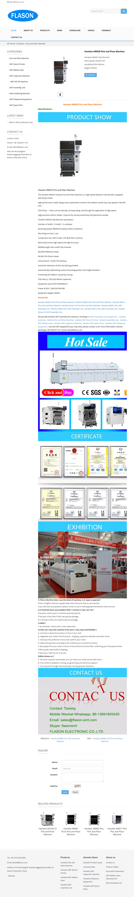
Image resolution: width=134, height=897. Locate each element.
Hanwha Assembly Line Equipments (103, 316)
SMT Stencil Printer (17, 64)
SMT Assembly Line (17, 87)
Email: (55, 768)
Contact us (16, 37)
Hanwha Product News (92, 862)
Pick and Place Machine (35, 43)
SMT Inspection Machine (19, 76)
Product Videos (112, 867)
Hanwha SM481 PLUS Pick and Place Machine (70, 831)
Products (45, 30)
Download (75, 30)
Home (13, 30)
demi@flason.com (16, 2)
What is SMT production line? (21, 122)
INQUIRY (90, 75)
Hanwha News (90, 857)
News (59, 30)
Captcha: (54, 786)
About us (28, 30)
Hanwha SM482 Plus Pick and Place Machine (93, 302)
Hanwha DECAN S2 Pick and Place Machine (48, 831)
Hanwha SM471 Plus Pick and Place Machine (117, 831)
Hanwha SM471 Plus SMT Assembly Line (100, 309)
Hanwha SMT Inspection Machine (67, 323)
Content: (54, 774)
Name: (55, 762)
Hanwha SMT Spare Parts (93, 323)
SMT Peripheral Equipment (20, 99)
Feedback (106, 30)
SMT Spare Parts (16, 105)
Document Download (115, 871)
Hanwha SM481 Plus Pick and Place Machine (56, 302)
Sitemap (11, 876)
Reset (75, 792)
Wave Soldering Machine (19, 93)
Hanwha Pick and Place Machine (60, 320)
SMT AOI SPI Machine (19, 81)
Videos (91, 30)
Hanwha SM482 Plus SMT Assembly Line (67, 309)
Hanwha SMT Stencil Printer (86, 320)
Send (65, 792)
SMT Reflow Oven (16, 70)
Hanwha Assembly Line (108, 320)
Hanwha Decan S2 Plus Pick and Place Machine (81, 306)
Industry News (89, 867)
